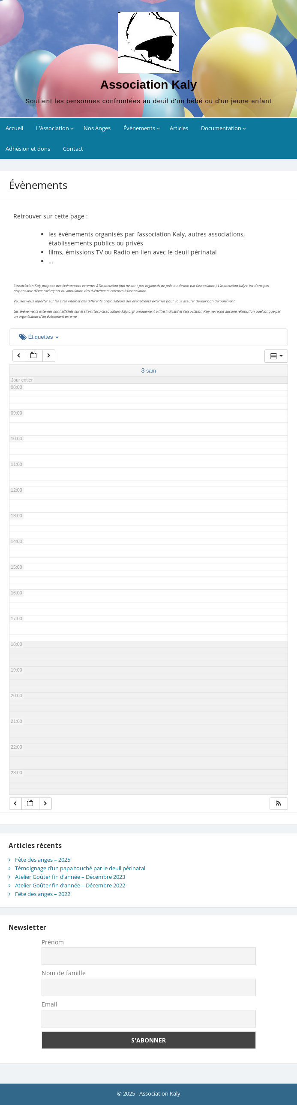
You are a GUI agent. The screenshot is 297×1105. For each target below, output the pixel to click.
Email (49, 1004)
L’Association (52, 128)
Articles (179, 128)
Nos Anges (97, 128)
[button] (278, 803)
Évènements (139, 128)
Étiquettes (39, 337)
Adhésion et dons (28, 148)
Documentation (221, 128)
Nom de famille (64, 973)
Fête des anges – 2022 (42, 894)
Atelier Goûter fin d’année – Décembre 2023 (70, 877)
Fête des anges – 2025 (42, 859)
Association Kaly (148, 84)
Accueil (14, 128)
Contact (73, 148)
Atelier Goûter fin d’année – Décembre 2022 (70, 885)
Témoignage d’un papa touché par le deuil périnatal (80, 868)
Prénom (53, 942)
